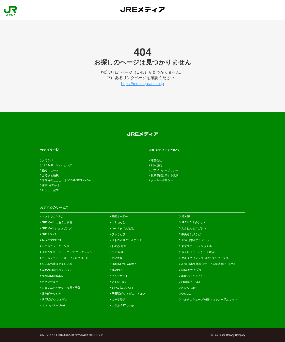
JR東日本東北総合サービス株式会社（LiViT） (208, 264)
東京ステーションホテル (195, 246)
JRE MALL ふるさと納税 (56, 222)
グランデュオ (49, 282)
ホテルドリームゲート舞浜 (196, 252)
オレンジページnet (52, 305)
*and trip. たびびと (122, 228)
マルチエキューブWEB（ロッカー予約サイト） (209, 299)
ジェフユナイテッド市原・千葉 (60, 288)
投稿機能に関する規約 (164, 175)
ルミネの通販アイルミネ (56, 264)
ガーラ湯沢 (117, 299)
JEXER (184, 216)
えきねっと (117, 222)
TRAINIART (118, 270)
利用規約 (155, 165)
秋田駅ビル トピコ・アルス (128, 294)
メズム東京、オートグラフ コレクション (66, 252)
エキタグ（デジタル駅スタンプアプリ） (205, 258)
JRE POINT (48, 234)
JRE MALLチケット (192, 222)
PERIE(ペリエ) (189, 282)
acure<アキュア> (190, 276)
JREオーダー (119, 216)
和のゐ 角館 (118, 246)
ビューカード (119, 276)
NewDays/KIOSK (51, 276)
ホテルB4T (117, 252)
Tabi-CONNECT (50, 240)
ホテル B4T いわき (122, 305)
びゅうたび (117, 234)
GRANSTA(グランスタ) (55, 270)
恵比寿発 (116, 258)
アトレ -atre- (118, 282)
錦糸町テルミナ (50, 294)
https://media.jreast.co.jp (142, 83)
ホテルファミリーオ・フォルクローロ (64, 258)
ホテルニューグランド (55, 246)
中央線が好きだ (190, 234)
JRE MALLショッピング (56, 228)
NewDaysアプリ (190, 270)
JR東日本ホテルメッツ (194, 240)
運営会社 (155, 160)
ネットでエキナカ (52, 216)
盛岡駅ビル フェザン (54, 299)
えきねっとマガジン (192, 228)
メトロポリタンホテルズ (126, 240)
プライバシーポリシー (164, 170)
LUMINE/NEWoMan (123, 264)
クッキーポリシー (161, 180)
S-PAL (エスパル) (121, 288)
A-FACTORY (188, 288)
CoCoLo (185, 294)
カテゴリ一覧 (49, 150)
